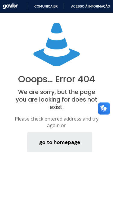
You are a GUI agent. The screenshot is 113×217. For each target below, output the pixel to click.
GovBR (10, 6)
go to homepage (59, 142)
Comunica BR (46, 6)
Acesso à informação (90, 6)
